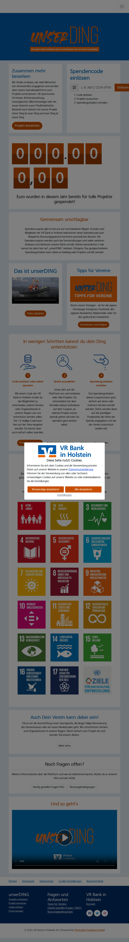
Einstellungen (64, 495)
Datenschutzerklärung (81, 469)
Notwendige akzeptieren (45, 489)
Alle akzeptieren (83, 489)
